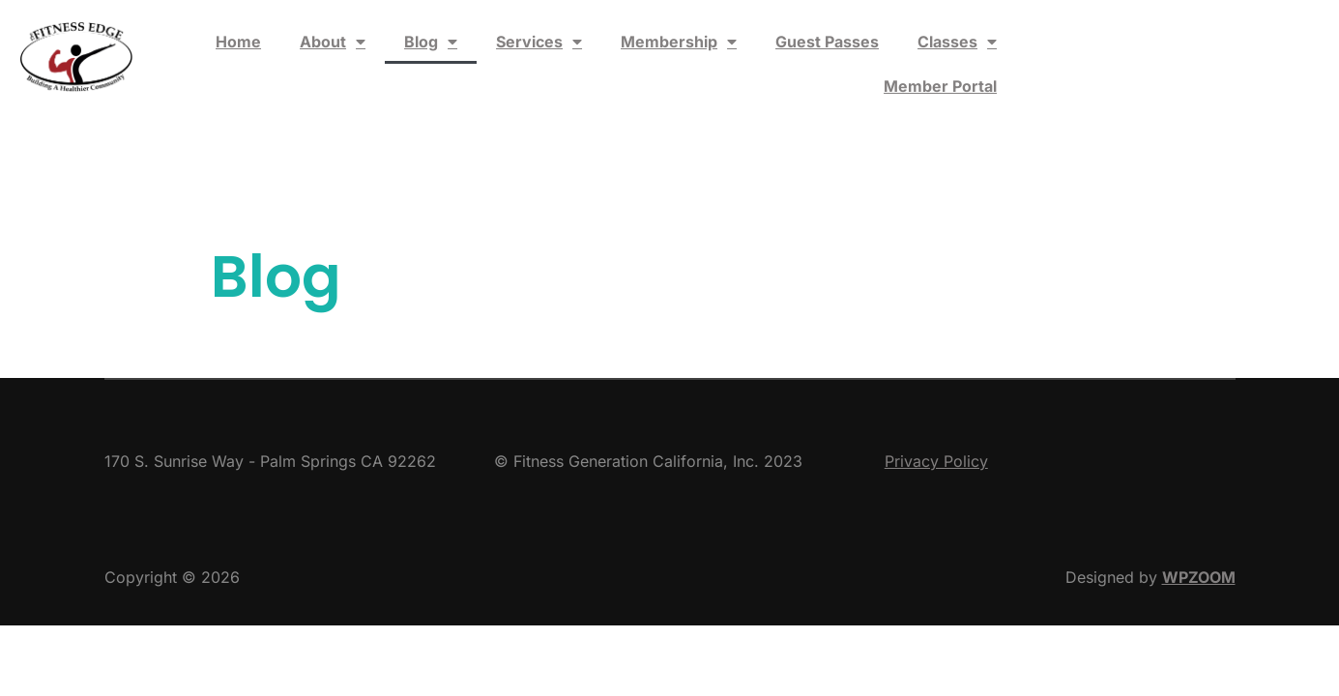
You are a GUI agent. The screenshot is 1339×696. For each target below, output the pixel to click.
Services (539, 41)
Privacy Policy (936, 461)
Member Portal (940, 86)
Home (238, 41)
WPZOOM (1199, 577)
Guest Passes (827, 41)
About (332, 41)
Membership (679, 41)
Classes (957, 41)
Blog (430, 41)
